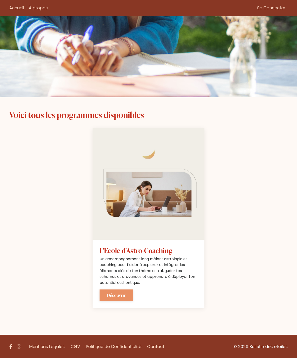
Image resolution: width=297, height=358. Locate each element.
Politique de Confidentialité (113, 346)
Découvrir (116, 295)
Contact (155, 346)
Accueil (16, 8)
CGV (75, 346)
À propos (38, 8)
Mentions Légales (47, 346)
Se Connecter (271, 8)
